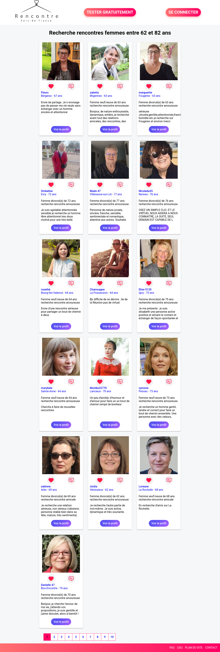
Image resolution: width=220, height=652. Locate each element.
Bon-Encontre (49, 588)
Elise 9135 (145, 289)
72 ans (52, 194)
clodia (93, 486)
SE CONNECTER (183, 12)
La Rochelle (146, 489)
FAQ (171, 647)
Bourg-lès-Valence (52, 292)
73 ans (154, 391)
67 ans (58, 95)
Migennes (96, 95)
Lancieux (95, 391)
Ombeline (47, 191)
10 (112, 637)
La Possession (99, 292)
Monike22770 (98, 388)
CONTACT (211, 647)
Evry (43, 194)
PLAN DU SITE (194, 647)
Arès (43, 489)
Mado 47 (95, 191)
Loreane (144, 486)
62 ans (109, 489)
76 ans (154, 194)
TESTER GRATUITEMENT (110, 12)
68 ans (159, 489)
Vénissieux (96, 489)
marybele (46, 388)
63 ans (108, 95)
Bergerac (46, 95)
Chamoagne (97, 289)
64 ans (69, 292)
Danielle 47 (48, 585)
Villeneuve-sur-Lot (101, 194)
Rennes (143, 194)
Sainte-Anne (48, 391)
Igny (141, 292)
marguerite (145, 92)
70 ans (107, 391)
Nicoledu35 (146, 191)
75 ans (150, 292)
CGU (180, 647)
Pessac (143, 391)
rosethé (45, 289)
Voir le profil (61, 129)
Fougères (144, 95)
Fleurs (44, 92)
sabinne (46, 486)
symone (143, 388)
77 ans (118, 194)
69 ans (53, 489)
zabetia (94, 92)
